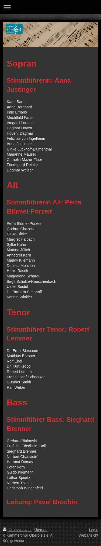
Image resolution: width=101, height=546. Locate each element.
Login (93, 530)
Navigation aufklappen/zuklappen (50, 7)
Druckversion (17, 530)
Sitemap (40, 530)
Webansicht (88, 535)
